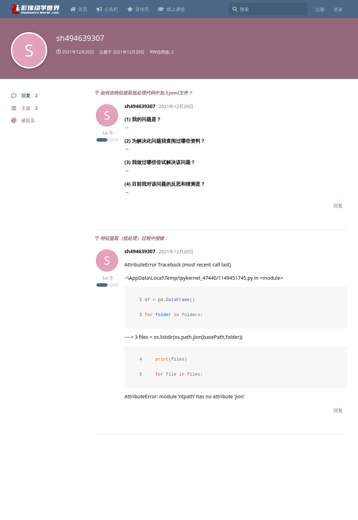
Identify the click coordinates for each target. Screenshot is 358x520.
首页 (78, 9)
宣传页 (138, 9)
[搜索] (268, 9)
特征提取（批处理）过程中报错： (134, 238)
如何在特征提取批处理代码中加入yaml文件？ (146, 93)
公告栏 (107, 9)
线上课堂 (171, 9)
